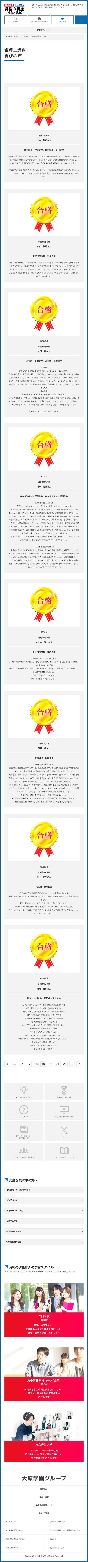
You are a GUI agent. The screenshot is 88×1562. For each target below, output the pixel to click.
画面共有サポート (12, 1548)
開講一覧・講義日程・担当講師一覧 (24, 1137)
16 (21, 1064)
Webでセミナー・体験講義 (64, 1117)
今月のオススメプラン (24, 1097)
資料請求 (16, 19)
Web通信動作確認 (13, 1242)
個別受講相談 (11, 1200)
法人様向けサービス (57, 1548)
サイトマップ (10, 1522)
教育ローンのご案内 (14, 1211)
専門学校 (44, 1489)
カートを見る (62, 19)
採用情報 (53, 1539)
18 (36, 1064)
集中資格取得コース (44, 1505)
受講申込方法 (11, 1221)
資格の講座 (44, 1497)
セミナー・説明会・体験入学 (39, 19)
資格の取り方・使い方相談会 (18, 1190)
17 (29, 1064)
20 (50, 1064)
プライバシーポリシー (57, 1522)
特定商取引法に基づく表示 (15, 1539)
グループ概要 (44, 1513)
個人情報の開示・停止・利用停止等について (65, 1530)
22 (65, 1064)
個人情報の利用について (14, 1530)
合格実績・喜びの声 (64, 1097)
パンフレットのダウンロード (64, 1157)
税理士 (26, 36)
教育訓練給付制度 (13, 1231)
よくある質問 (24, 1117)
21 (57, 1064)
